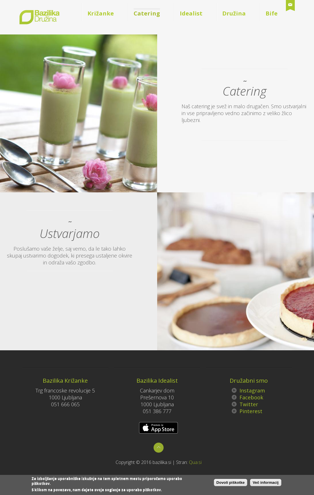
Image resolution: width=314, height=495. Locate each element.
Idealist (191, 13)
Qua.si (195, 462)
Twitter (245, 404)
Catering (147, 13)
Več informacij (265, 483)
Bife (272, 13)
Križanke (100, 13)
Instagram (248, 390)
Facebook (247, 397)
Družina (234, 13)
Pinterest (247, 411)
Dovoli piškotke (231, 483)
